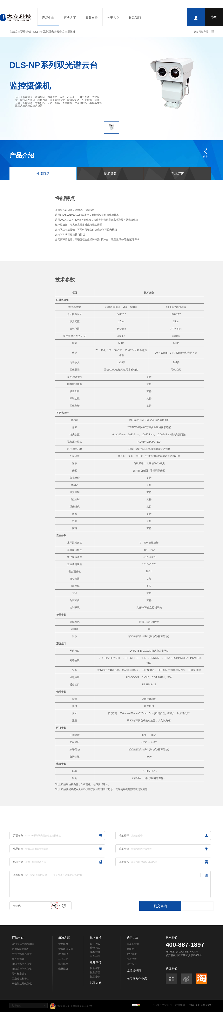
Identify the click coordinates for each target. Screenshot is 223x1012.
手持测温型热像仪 (22, 953)
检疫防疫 (63, 953)
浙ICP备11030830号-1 (201, 1005)
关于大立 (113, 17)
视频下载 (95, 947)
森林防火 (63, 968)
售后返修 (95, 976)
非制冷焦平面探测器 (23, 944)
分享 (205, 156)
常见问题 (95, 956)
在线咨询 (177, 173)
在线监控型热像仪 (22, 968)
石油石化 (63, 958)
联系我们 (135, 17)
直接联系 (197, 906)
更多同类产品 (201, 31)
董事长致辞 (133, 944)
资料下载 (95, 943)
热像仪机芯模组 (20, 949)
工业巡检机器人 (20, 978)
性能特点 (42, 173)
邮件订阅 (95, 982)
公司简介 (132, 949)
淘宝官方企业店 (137, 978)
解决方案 (70, 17)
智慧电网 (63, 944)
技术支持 (95, 937)
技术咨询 (95, 951)
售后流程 (95, 972)
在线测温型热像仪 (22, 963)
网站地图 (180, 1005)
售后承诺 (95, 968)
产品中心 (48, 17)
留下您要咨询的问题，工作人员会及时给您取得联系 (112, 884)
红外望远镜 (18, 958)
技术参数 (110, 173)
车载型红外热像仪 (22, 983)
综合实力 (132, 963)
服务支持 (91, 17)
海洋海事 (63, 963)
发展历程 (132, 958)
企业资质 (132, 953)
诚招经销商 (134, 970)
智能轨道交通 (65, 949)
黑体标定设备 (19, 973)
